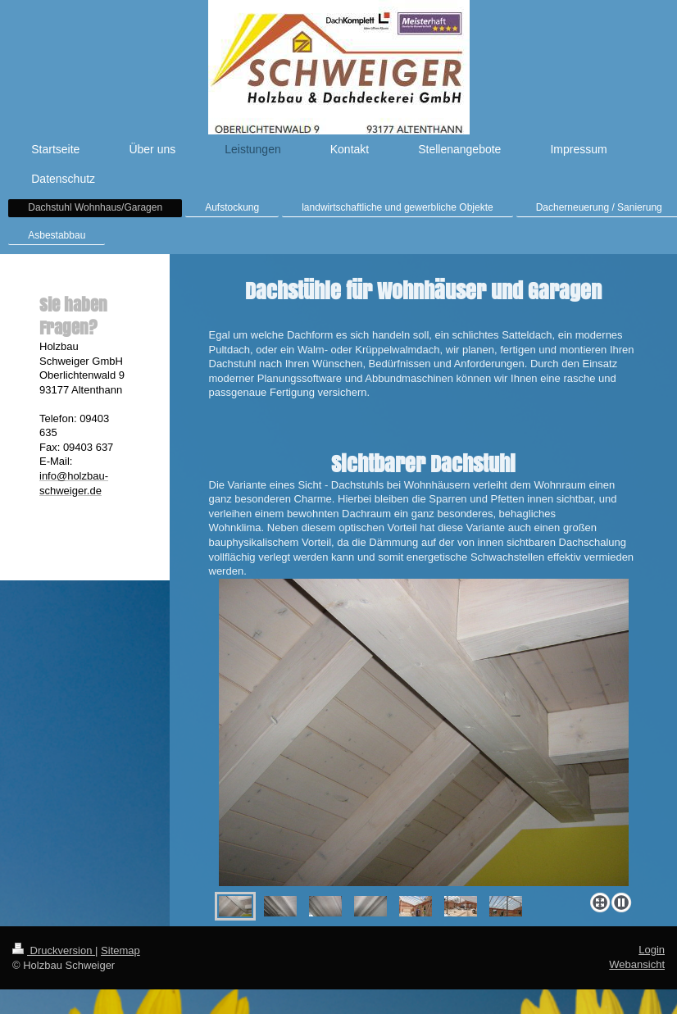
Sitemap (120, 950)
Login (651, 950)
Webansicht (637, 964)
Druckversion (53, 950)
